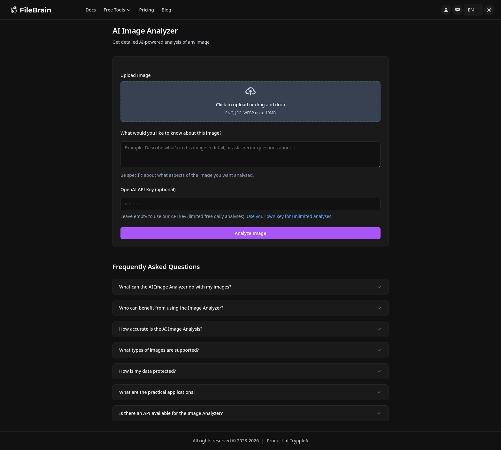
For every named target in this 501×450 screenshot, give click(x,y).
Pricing (146, 10)
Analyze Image (250, 233)
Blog (166, 10)
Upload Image (135, 75)
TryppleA (299, 441)
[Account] (446, 10)
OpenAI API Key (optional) (147, 189)
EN (473, 10)
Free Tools (117, 10)
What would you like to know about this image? (170, 133)
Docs (91, 10)
